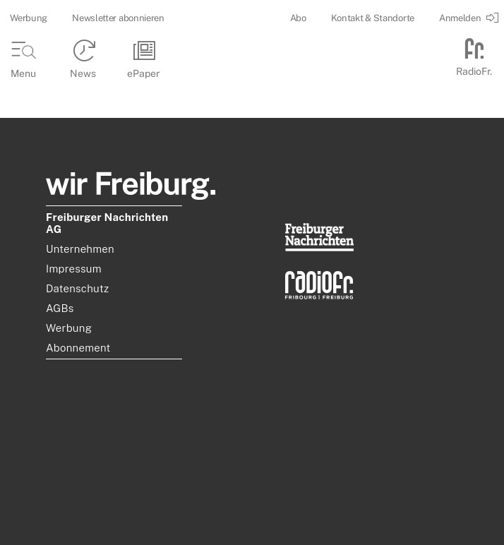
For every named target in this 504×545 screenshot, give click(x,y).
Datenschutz (77, 288)
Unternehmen (80, 249)
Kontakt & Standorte (372, 18)
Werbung (28, 18)
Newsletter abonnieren (118, 18)
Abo (298, 18)
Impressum (74, 269)
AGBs (60, 308)
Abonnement (78, 348)
